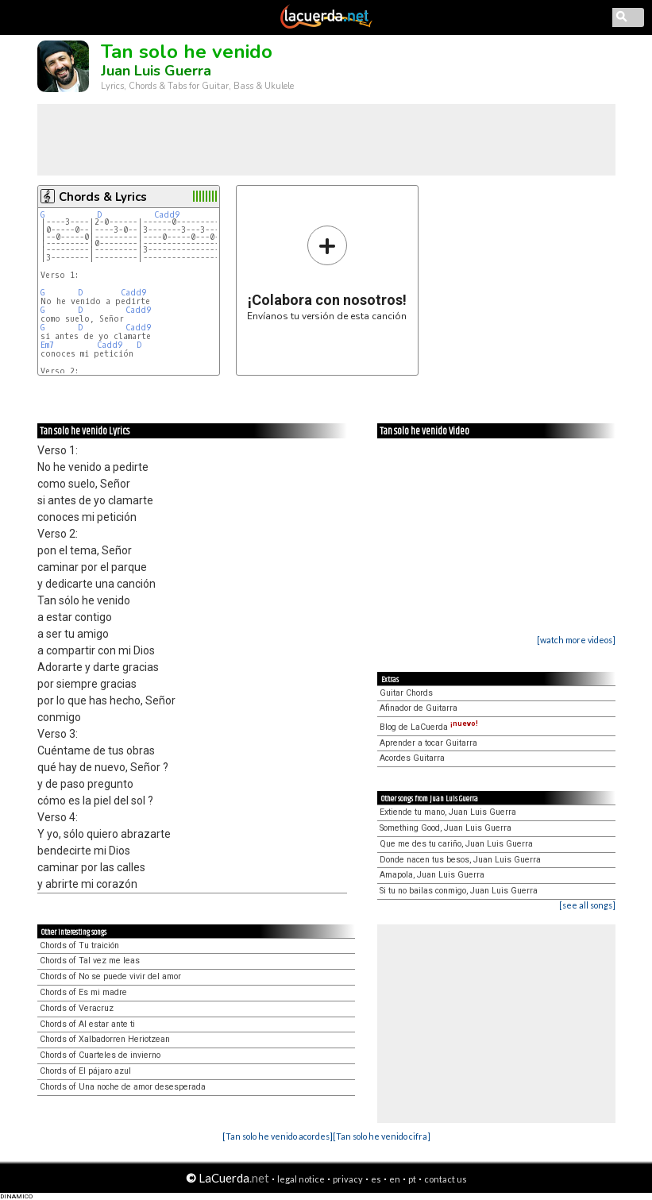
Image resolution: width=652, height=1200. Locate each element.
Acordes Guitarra (412, 758)
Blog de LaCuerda (429, 727)
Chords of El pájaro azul (85, 1071)
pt (412, 1179)
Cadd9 (166, 215)
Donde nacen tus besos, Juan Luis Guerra (460, 860)
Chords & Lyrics (103, 197)
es (376, 1179)
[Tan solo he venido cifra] (381, 1136)
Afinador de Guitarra (418, 708)
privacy (348, 1179)
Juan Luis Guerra (156, 70)
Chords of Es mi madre (83, 992)
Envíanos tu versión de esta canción (327, 272)
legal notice (301, 1179)
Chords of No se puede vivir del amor (110, 976)
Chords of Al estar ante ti (87, 1024)
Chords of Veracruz (77, 1008)
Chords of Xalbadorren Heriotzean (105, 1039)
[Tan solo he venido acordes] (277, 1136)
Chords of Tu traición (79, 945)
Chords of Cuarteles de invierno (100, 1055)
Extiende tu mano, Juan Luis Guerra (448, 812)
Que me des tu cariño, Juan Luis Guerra (456, 844)
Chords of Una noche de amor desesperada (123, 1087)
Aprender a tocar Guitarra (428, 743)
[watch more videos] (576, 640)
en (394, 1179)
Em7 (47, 345)
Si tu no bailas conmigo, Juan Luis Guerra (459, 891)
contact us (445, 1179)
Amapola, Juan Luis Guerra (432, 875)
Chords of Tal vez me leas (90, 960)
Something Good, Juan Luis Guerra (445, 828)
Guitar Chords (406, 693)
